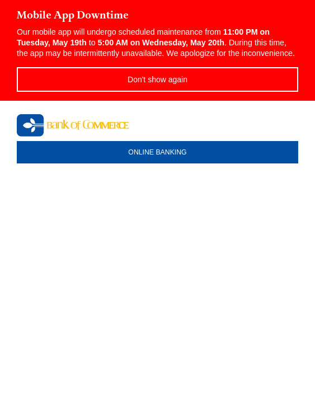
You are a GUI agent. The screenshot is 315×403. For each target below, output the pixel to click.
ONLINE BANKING (157, 152)
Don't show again (157, 79)
